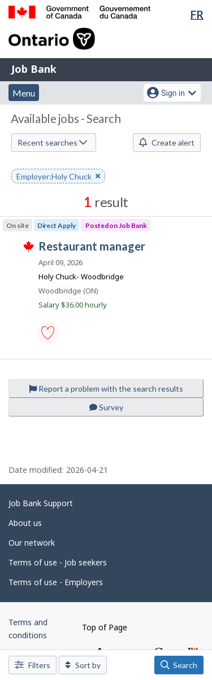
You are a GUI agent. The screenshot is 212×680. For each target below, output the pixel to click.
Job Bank (34, 69)
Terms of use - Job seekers (57, 562)
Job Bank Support (40, 503)
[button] (48, 332)
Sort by (83, 665)
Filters (32, 665)
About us (25, 522)
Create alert (166, 142)
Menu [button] (23, 92)
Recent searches (52, 142)
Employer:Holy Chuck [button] (58, 176)
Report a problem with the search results (106, 388)
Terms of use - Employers (55, 582)
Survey (106, 407)
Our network (31, 542)
